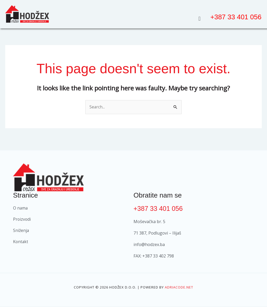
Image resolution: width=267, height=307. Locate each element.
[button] (199, 18)
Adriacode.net (179, 287)
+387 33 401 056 (159, 209)
